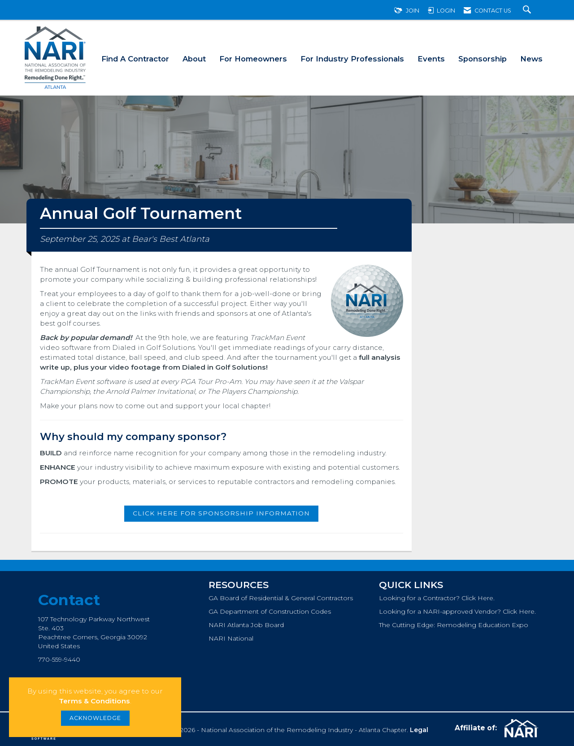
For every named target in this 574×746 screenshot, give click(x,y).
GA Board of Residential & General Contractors (281, 598)
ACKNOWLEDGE (95, 718)
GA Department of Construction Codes (270, 611)
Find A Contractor (135, 58)
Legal (419, 729)
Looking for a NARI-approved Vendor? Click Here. (457, 611)
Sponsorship (482, 58)
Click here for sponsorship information (221, 513)
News (531, 58)
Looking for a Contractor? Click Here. (437, 598)
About (194, 58)
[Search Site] (528, 10)
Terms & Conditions (94, 701)
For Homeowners (253, 58)
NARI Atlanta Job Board (246, 625)
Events (431, 58)
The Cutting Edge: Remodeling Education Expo (453, 625)
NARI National (231, 638)
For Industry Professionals (352, 58)
